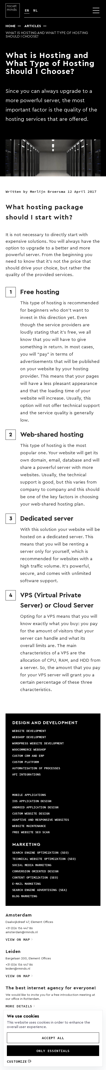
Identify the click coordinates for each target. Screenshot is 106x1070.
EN (27, 10)
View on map (19, 939)
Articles (32, 26)
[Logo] (13, 10)
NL (35, 10)
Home (11, 26)
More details (20, 1006)
